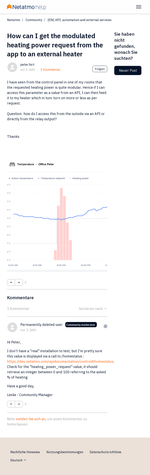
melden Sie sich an (31, 419)
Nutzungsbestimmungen (64, 452)
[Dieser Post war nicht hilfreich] (19, 282)
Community (34, 20)
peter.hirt (27, 64)
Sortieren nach (93, 308)
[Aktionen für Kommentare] (105, 326)
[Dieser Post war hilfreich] (11, 282)
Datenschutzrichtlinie (105, 452)
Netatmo (13, 20)
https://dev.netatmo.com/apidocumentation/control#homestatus (60, 361)
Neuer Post (128, 70)
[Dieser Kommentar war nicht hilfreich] (19, 404)
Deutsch (18, 460)
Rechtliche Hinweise (25, 452)
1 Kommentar (50, 69)
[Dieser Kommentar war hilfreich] (11, 404)
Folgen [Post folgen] (100, 69)
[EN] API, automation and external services (80, 20)
